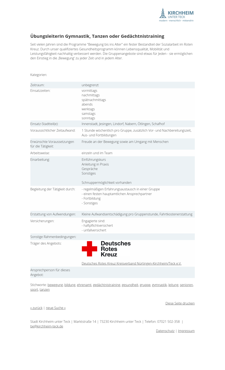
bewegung (55, 285)
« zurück (36, 308)
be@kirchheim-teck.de (46, 326)
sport (34, 289)
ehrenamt (84, 285)
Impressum (186, 331)
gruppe (145, 285)
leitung (173, 285)
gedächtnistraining (106, 285)
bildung (69, 285)
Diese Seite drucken (180, 303)
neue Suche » (56, 308)
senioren (186, 285)
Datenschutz (165, 331)
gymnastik (159, 285)
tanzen (45, 289)
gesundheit (130, 285)
